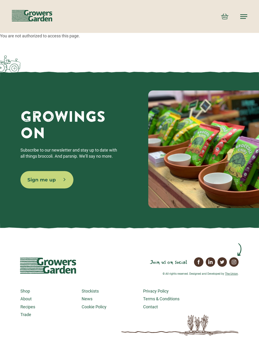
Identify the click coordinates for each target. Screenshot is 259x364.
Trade (25, 314)
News (87, 298)
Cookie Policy (94, 306)
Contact (150, 306)
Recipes (27, 306)
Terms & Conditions (161, 298)
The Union (231, 273)
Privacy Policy (156, 291)
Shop (25, 291)
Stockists (90, 291)
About (26, 298)
